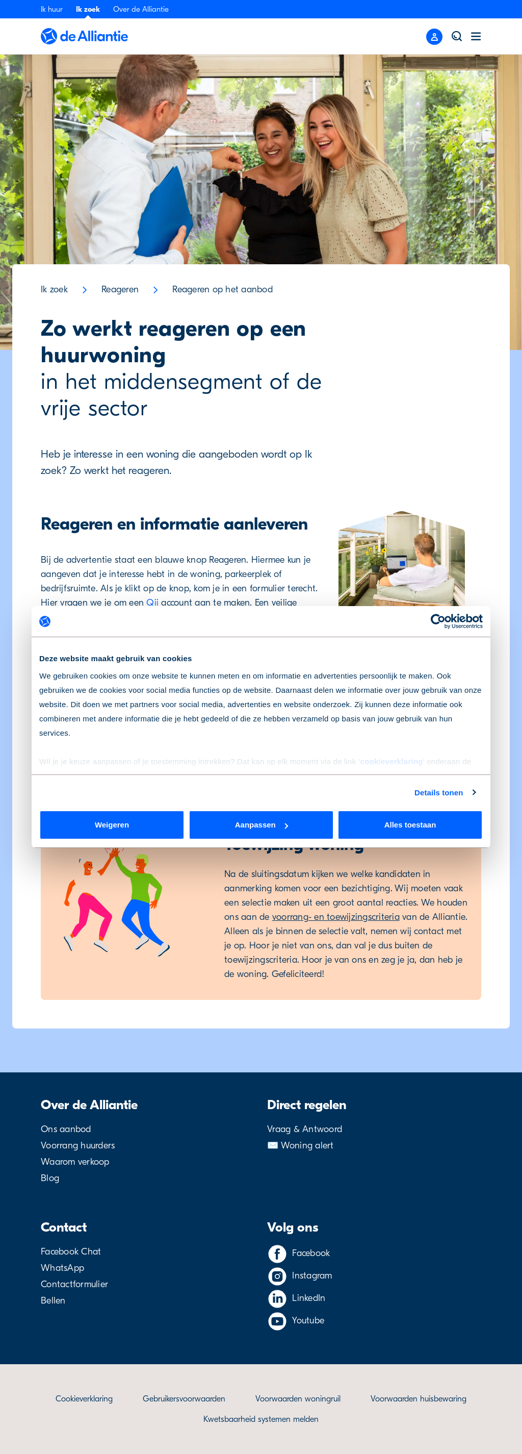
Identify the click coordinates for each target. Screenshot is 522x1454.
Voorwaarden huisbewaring (418, 1398)
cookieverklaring (391, 761)
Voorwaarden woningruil (298, 1398)
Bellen (53, 1300)
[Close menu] (434, 37)
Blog (50, 1178)
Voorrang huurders (78, 1145)
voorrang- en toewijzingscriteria (336, 917)
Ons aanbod (66, 1129)
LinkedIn (308, 1298)
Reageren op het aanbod (222, 289)
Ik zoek (88, 9)
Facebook (311, 1253)
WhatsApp (62, 1268)
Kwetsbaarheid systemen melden (261, 1419)
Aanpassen (261, 824)
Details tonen (438, 792)
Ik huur (52, 9)
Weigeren (112, 824)
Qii (152, 602)
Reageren (120, 289)
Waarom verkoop (75, 1162)
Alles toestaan (410, 824)
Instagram (312, 1275)
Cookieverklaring (84, 1398)
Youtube (308, 1320)
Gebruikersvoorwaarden (184, 1398)
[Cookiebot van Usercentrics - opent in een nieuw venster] (438, 621)
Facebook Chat (71, 1251)
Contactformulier (74, 1284)
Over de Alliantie (141, 9)
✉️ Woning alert (300, 1145)
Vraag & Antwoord (304, 1129)
